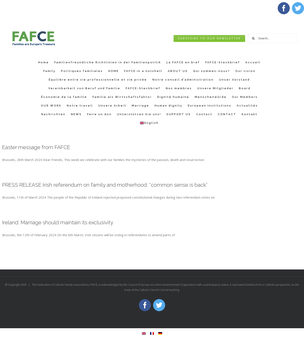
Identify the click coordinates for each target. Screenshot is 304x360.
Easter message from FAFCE (36, 147)
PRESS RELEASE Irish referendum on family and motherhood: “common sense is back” (104, 185)
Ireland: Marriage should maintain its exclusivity (57, 222)
